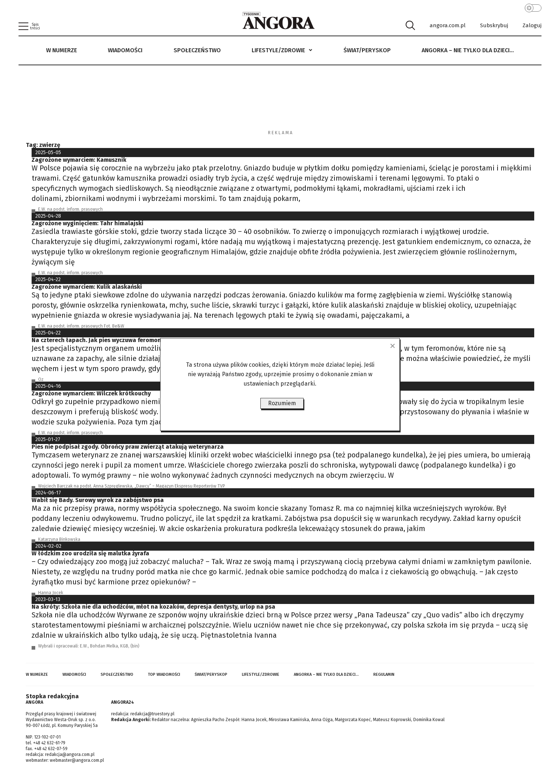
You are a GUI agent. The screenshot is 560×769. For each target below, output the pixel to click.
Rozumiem (282, 403)
